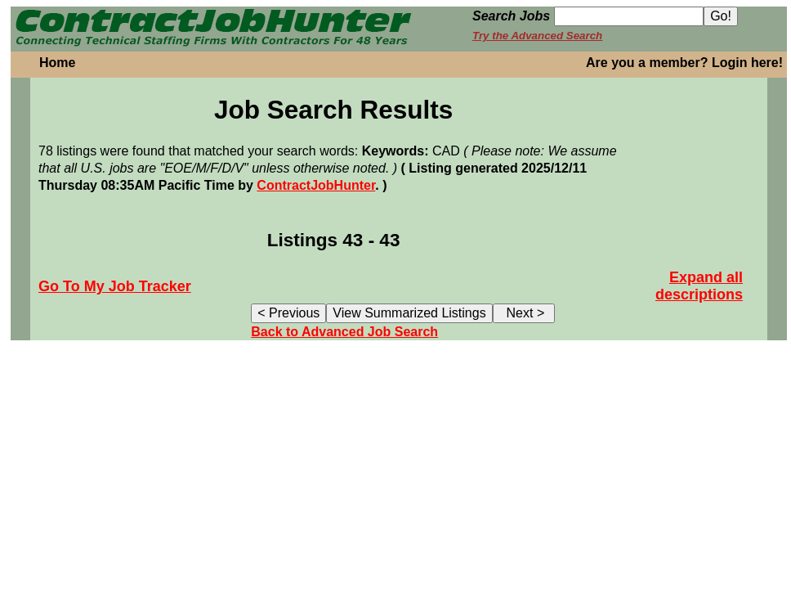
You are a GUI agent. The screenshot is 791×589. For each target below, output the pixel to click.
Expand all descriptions (699, 286)
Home (57, 63)
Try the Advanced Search (537, 35)
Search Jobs (511, 16)
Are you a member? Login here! (684, 63)
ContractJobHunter (316, 185)
